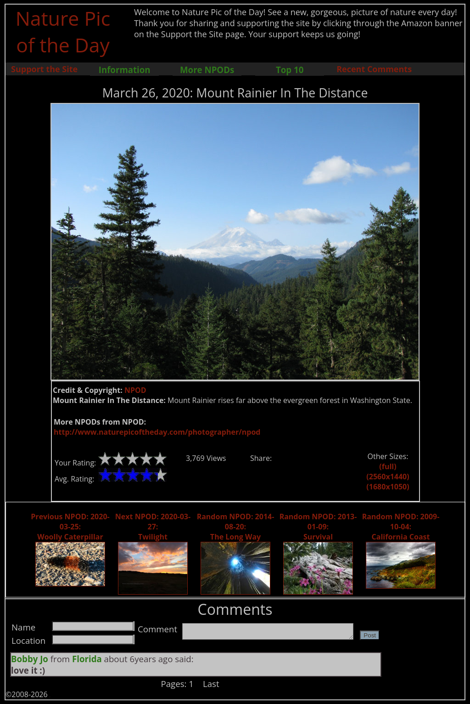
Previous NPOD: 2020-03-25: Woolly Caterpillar (70, 526)
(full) (387, 466)
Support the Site (44, 68)
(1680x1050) (387, 487)
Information (125, 69)
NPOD (135, 390)
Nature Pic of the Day (63, 31)
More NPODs (207, 69)
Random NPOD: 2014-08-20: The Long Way (235, 526)
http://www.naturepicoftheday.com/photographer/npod (157, 432)
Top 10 (289, 69)
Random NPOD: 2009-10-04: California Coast (401, 526)
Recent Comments (374, 68)
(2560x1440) (387, 476)
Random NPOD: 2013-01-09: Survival (318, 526)
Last (211, 683)
